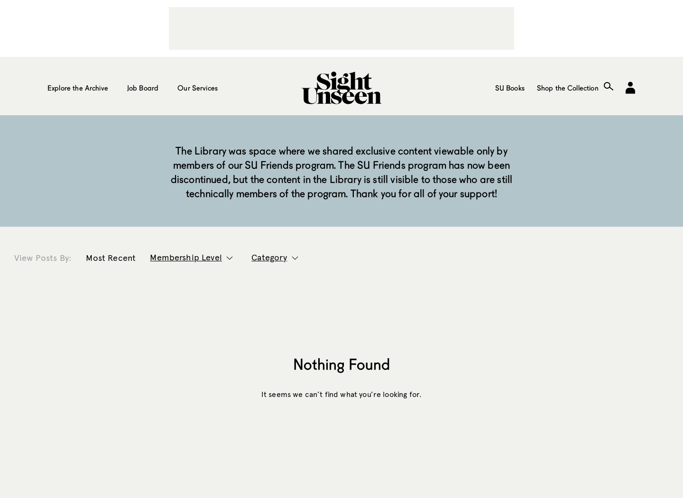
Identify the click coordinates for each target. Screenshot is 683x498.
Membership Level (186, 257)
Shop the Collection (568, 87)
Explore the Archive (77, 87)
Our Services (197, 87)
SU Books (510, 87)
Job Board (142, 87)
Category (269, 257)
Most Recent (111, 258)
